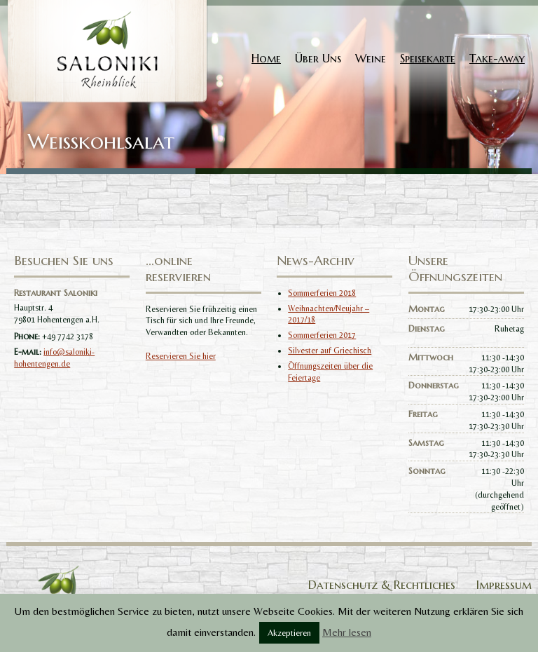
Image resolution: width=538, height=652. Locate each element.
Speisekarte (427, 58)
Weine (370, 58)
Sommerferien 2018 (322, 293)
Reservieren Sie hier (181, 356)
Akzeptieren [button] (289, 632)
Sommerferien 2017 (322, 335)
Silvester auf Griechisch (329, 350)
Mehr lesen (346, 632)
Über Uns (318, 58)
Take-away (497, 58)
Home (266, 58)
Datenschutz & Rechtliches (381, 584)
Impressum (504, 584)
